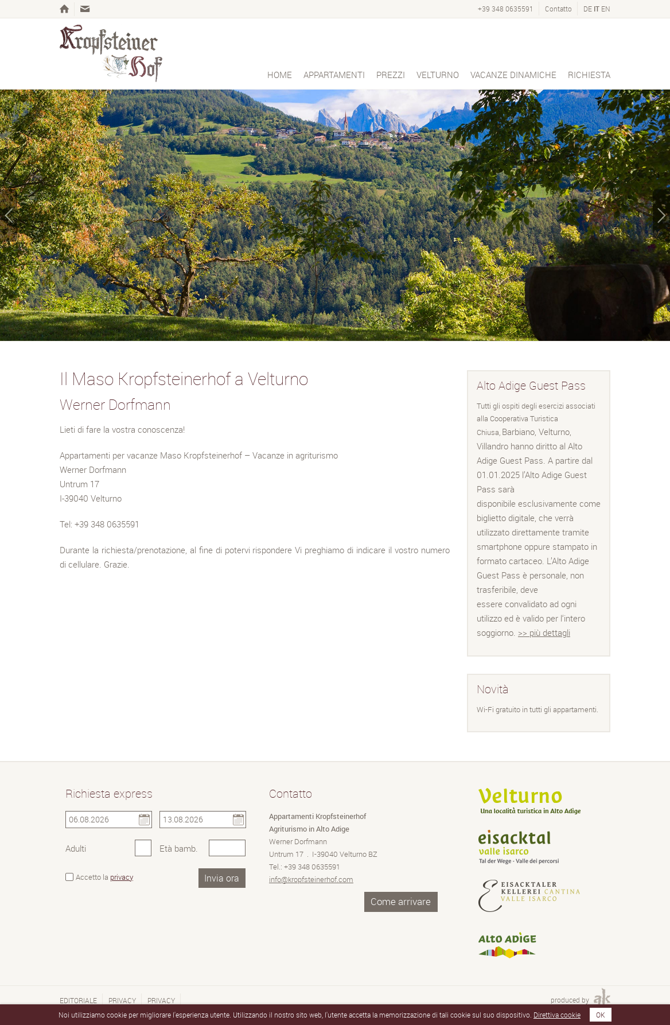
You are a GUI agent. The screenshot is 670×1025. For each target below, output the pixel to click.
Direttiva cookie (557, 1014)
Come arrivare (401, 901)
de (587, 8)
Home (279, 74)
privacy (121, 877)
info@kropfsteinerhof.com (311, 879)
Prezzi (390, 74)
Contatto (558, 8)
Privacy (122, 1000)
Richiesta (589, 74)
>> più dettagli (544, 632)
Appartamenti (334, 74)
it (596, 8)
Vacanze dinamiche (513, 74)
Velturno (437, 74)
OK (600, 1014)
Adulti (75, 848)
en (605, 8)
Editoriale (78, 1000)
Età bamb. (178, 848)
